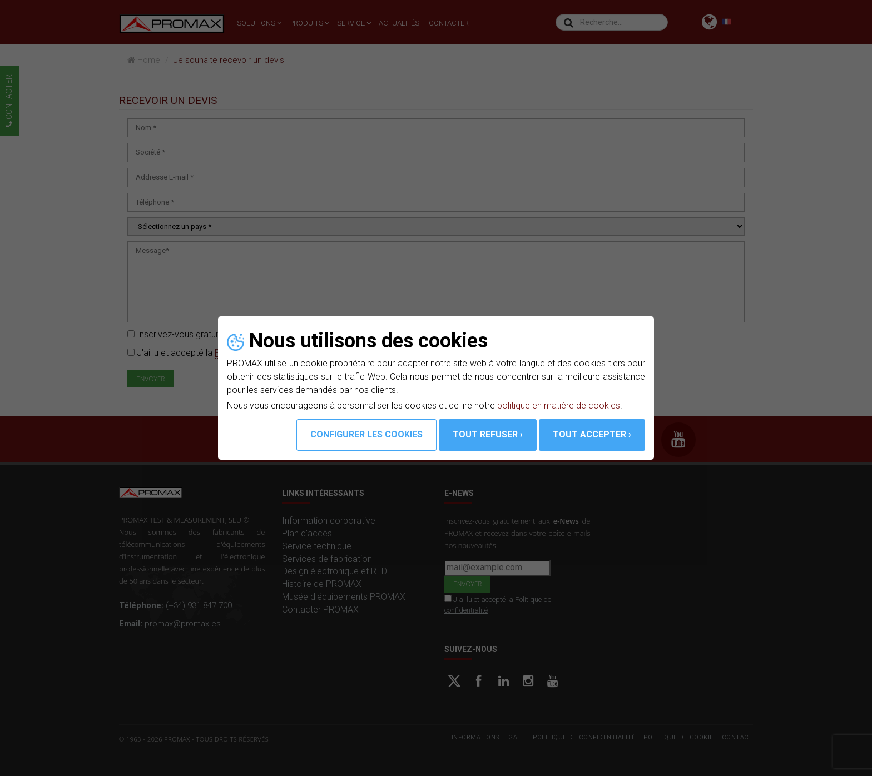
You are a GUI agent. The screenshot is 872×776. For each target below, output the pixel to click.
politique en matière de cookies (558, 405)
